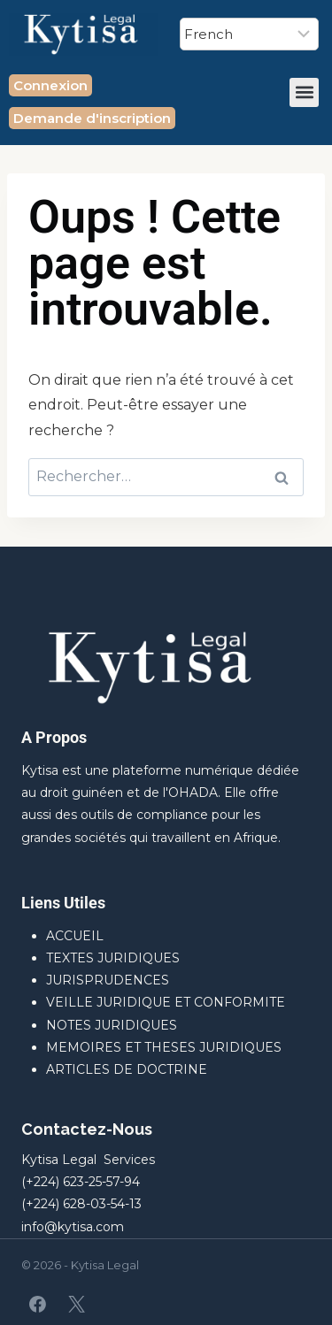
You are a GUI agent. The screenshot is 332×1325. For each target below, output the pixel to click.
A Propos (54, 737)
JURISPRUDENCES (107, 980)
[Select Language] (250, 34)
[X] (76, 1304)
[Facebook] (38, 1304)
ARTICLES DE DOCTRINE (126, 1069)
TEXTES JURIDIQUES (113, 958)
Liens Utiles (63, 902)
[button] (304, 92)
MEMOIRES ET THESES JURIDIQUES (164, 1047)
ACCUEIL (75, 936)
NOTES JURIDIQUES (111, 1025)
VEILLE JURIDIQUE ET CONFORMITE (165, 1002)
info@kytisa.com (72, 1227)
